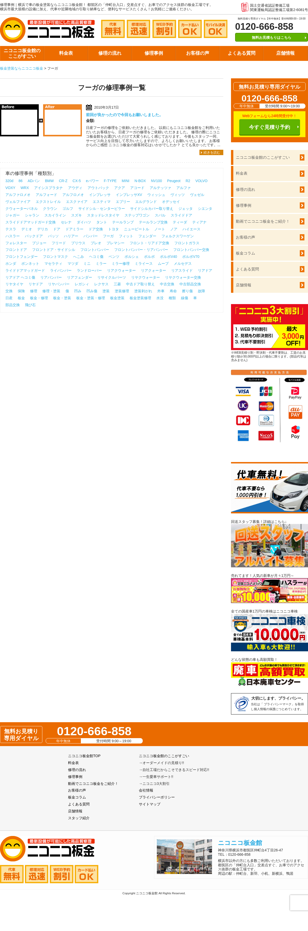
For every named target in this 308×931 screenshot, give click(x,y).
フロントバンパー (94, 250)
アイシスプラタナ (48, 188)
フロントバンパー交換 (191, 250)
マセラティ (53, 263)
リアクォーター (153, 270)
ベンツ (114, 257)
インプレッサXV (129, 195)
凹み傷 (91, 291)
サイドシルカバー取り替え (151, 208)
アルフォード (46, 195)
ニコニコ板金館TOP (84, 756)
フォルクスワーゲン (177, 236)
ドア (56, 229)
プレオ (96, 243)
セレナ (66, 222)
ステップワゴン (137, 215)
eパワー (92, 181)
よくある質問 (241, 53)
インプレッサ (100, 195)
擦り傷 (187, 291)
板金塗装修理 (140, 298)
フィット (126, 236)
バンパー (90, 236)
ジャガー (12, 215)
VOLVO (201, 181)
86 (20, 181)
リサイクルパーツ (111, 277)
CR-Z (63, 181)
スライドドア (181, 215)
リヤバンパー (59, 284)
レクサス (101, 284)
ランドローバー (89, 270)
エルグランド (146, 202)
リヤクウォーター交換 (183, 277)
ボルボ (149, 257)
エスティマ (102, 202)
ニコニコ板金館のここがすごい (22, 53)
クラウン (50, 208)
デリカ (42, 229)
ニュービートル (136, 229)
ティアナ (199, 222)
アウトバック (98, 188)
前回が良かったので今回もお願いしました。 (124, 114)
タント (101, 222)
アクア (119, 188)
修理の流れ (109, 53)
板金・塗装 (62, 298)
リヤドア (35, 284)
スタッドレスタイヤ (103, 215)
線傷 (184, 298)
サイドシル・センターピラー (101, 208)
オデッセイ (171, 202)
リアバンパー (51, 277)
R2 (188, 181)
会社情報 (146, 790)
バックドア (34, 236)
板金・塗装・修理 (90, 298)
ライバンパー (61, 270)
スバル (160, 215)
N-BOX (140, 181)
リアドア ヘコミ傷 (20, 277)
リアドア (205, 270)
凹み (77, 291)
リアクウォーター (121, 270)
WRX (25, 188)
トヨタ (113, 229)
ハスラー (12, 236)
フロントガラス (186, 243)
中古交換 (167, 284)
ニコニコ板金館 (240, 842)
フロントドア (16, 250)
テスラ (10, 229)
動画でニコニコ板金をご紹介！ (263, 221)
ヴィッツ (177, 195)
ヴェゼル (197, 195)
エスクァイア (77, 202)
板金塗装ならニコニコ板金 (21, 68)
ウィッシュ (156, 195)
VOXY (10, 188)
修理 (33, 291)
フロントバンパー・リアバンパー (141, 250)
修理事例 (154, 53)
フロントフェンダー (21, 257)
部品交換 (12, 305)
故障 (201, 291)
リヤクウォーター (145, 277)
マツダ (73, 263)
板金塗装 (117, 298)
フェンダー (147, 236)
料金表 (66, 53)
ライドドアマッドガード (25, 270)
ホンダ (10, 263)
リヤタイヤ (14, 284)
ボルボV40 (168, 257)
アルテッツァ (160, 188)
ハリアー (71, 236)
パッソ (53, 236)
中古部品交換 (190, 284)
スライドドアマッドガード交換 (30, 222)
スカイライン (55, 215)
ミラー (101, 263)
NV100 (156, 181)
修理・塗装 (51, 291)
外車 (161, 291)
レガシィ (82, 284)
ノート (159, 229)
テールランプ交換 (153, 222)
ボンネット (30, 263)
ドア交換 (96, 229)
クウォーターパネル (21, 208)
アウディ (75, 188)
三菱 (117, 284)
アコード (137, 188)
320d (9, 181)
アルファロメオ (18, 195)
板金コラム (245, 253)
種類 (172, 298)
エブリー (123, 202)
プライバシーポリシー (157, 797)
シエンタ (205, 208)
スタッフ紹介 (79, 818)
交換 (9, 291)
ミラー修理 (121, 263)
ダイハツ (84, 222)
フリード (59, 243)
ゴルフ (67, 208)
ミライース (144, 263)
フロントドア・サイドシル (53, 250)
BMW (49, 181)
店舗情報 (285, 53)
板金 (21, 298)
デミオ (26, 229)
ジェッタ (185, 208)
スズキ (76, 215)
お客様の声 (197, 53)
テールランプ (123, 222)
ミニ (87, 263)
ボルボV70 (190, 257)
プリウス (78, 243)
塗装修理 (122, 291)
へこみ (78, 257)
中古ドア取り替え (140, 284)
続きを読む (212, 152)
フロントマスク (55, 257)
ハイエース (191, 229)
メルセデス (183, 263)
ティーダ (180, 222)
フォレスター (16, 243)
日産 (9, 298)
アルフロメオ (73, 195)
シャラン (32, 215)
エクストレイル (48, 202)
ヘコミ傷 (96, 257)
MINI (125, 181)
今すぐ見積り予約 (269, 127)
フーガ (108, 236)
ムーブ (163, 263)
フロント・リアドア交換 (149, 243)
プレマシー (115, 243)
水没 (159, 298)
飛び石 (30, 305)
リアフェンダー (79, 277)
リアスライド (182, 270)
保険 (21, 291)
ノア (173, 229)
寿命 (173, 291)
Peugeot (173, 181)
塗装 (106, 291)
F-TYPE (110, 181)
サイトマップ (149, 804)
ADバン (34, 181)
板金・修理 (39, 298)
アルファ (183, 188)
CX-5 (77, 181)
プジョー (39, 243)
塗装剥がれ (143, 291)
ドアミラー (74, 229)
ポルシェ (131, 257)
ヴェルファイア (18, 202)
